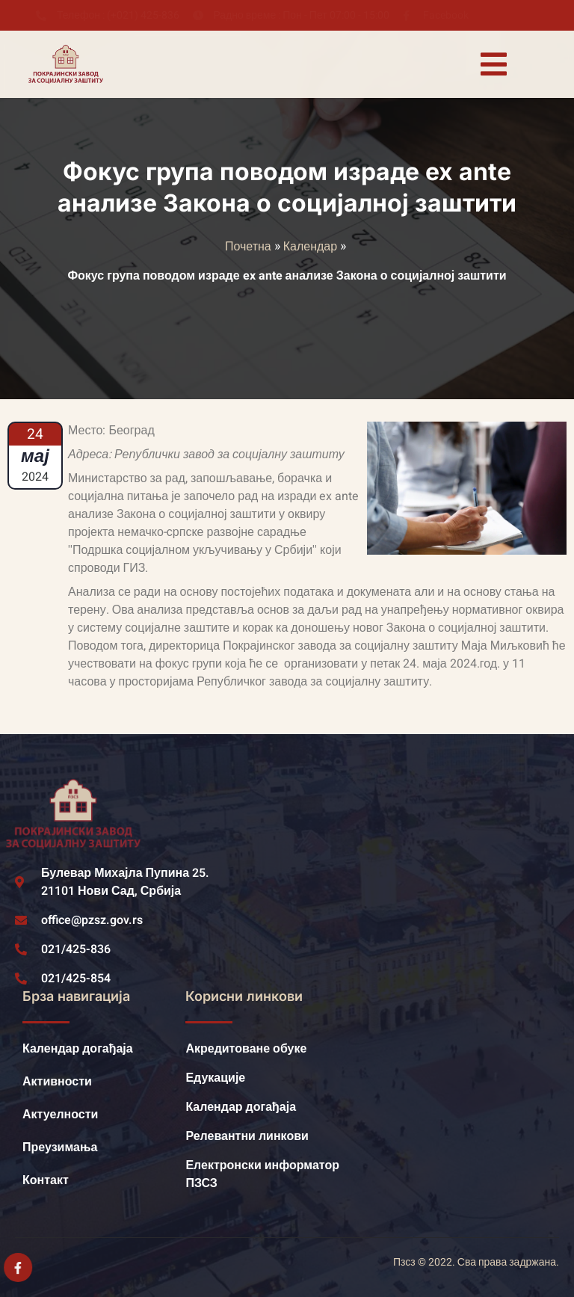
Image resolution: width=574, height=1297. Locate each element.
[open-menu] (493, 64)
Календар (310, 247)
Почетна (248, 247)
